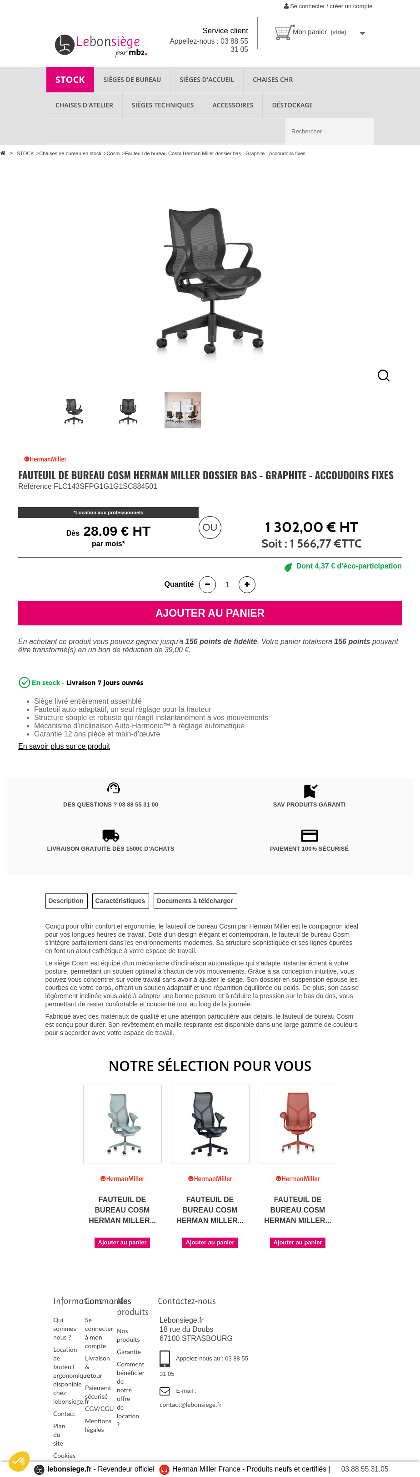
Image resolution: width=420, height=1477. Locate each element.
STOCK (70, 79)
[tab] (66, 901)
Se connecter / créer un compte (328, 6)
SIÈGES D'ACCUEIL (207, 79)
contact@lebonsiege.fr (191, 1404)
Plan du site (59, 1434)
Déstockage (292, 105)
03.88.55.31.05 (365, 1469)
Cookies (64, 1455)
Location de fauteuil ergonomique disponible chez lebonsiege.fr (71, 1375)
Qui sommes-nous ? (66, 1328)
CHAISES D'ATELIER (84, 105)
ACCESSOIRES (232, 105)
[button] (19, 1461)
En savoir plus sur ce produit (64, 746)
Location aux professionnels (109, 512)
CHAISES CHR (273, 79)
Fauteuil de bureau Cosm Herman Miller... (122, 1210)
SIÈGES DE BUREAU (132, 79)
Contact (64, 1413)
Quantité (179, 584)
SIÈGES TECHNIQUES (163, 105)
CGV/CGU (99, 1408)
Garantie (129, 1351)
